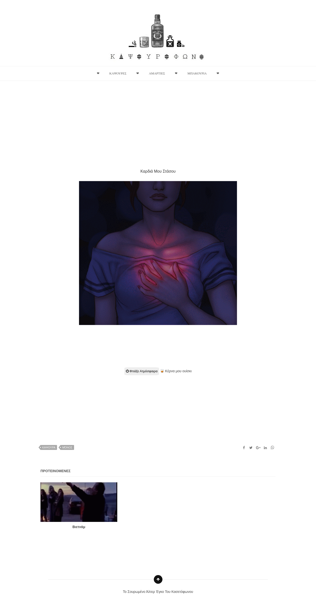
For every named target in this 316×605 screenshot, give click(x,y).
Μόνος (67, 447)
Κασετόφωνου (182, 592)
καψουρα (48, 447)
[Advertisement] (158, 121)
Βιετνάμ (78, 527)
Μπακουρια (197, 73)
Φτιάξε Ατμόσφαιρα (142, 371)
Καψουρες (117, 73)
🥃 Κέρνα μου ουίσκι (176, 371)
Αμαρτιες (157, 73)
